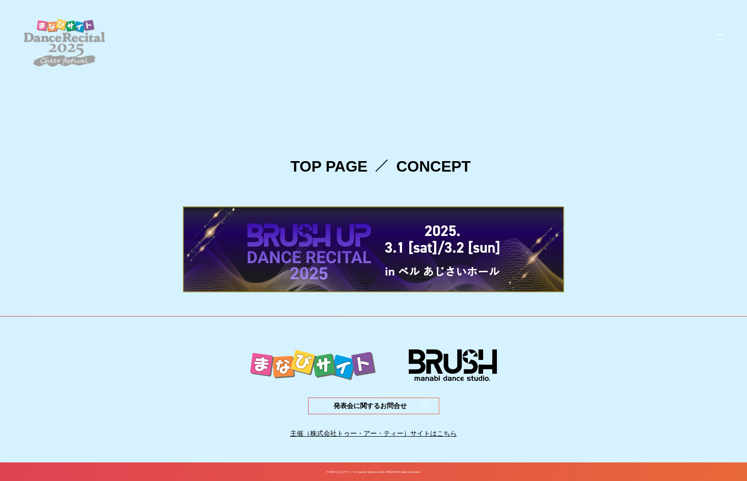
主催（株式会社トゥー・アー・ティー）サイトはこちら (373, 433)
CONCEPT (433, 166)
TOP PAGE (329, 166)
